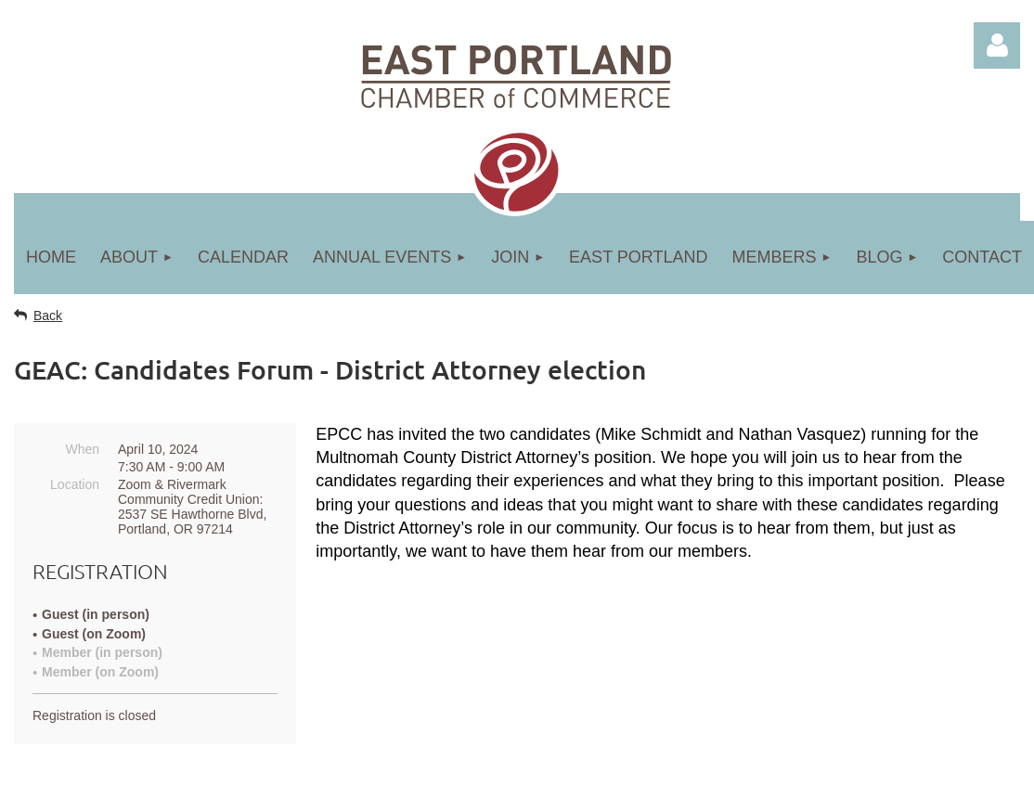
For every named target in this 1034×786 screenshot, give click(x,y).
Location (74, 484)
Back (47, 315)
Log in (997, 45)
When (82, 449)
